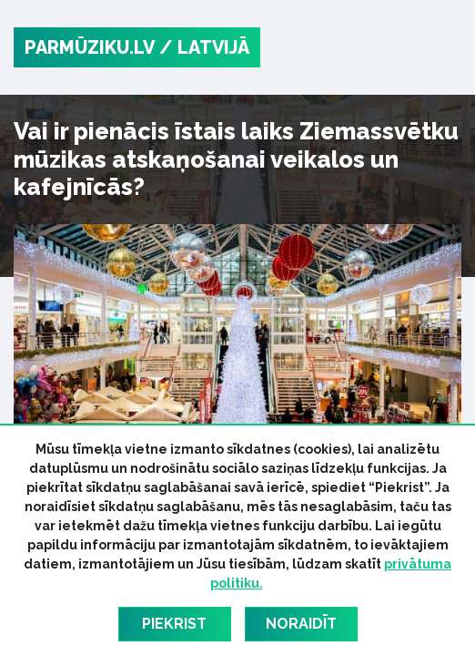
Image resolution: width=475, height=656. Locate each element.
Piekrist (174, 623)
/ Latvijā (204, 47)
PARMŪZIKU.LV (90, 47)
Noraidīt (301, 623)
